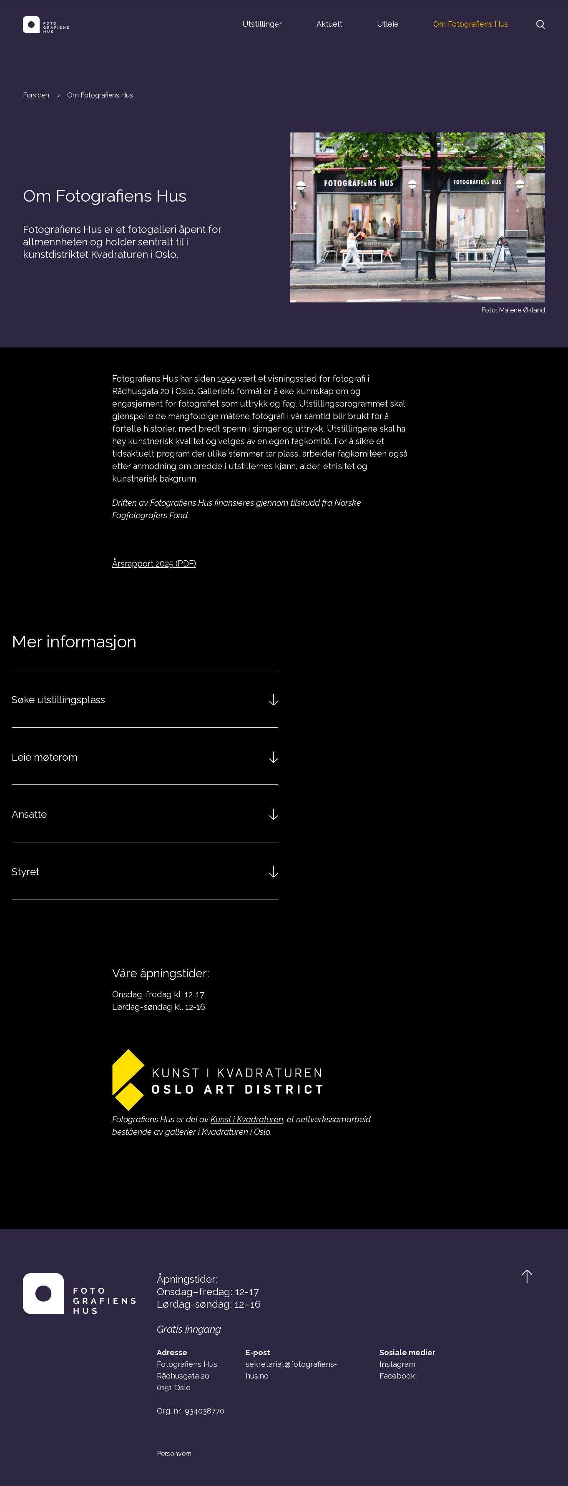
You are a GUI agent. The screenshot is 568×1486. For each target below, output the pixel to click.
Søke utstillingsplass (58, 700)
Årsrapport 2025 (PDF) (154, 564)
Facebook (397, 1375)
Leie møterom (45, 757)
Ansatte (29, 814)
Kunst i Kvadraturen (247, 1119)
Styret (25, 872)
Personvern (174, 1454)
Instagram (397, 1364)
